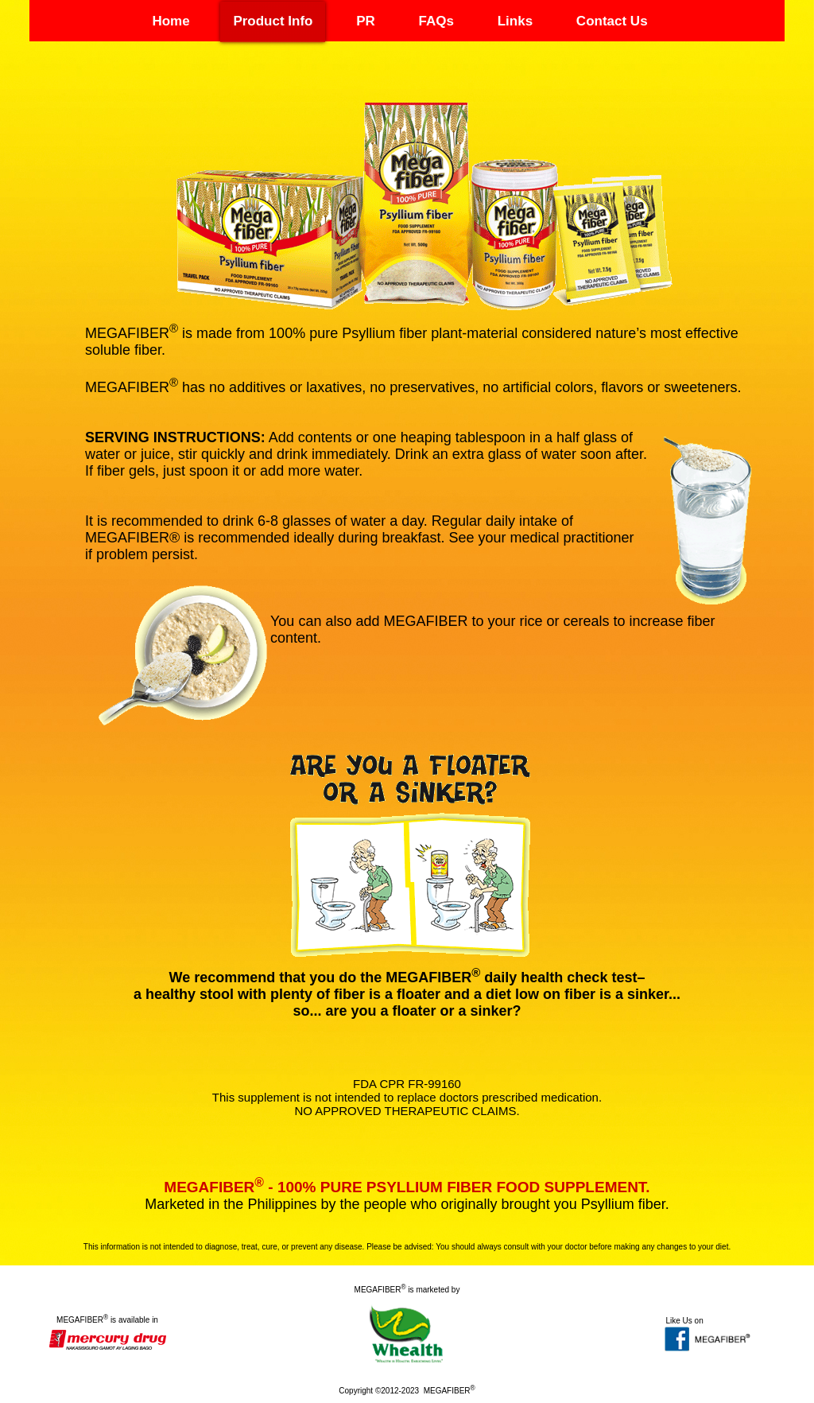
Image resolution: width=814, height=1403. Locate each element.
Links (515, 21)
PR (365, 21)
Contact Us (612, 21)
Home (170, 21)
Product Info (272, 21)
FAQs (436, 21)
